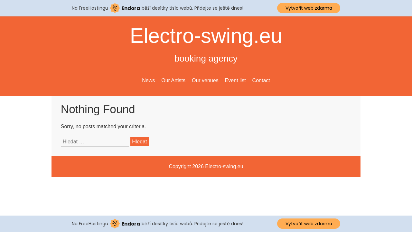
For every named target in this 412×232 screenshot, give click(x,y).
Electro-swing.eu (206, 35)
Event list (235, 80)
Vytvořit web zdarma (309, 8)
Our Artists (173, 80)
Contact (261, 80)
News (148, 80)
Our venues (205, 80)
